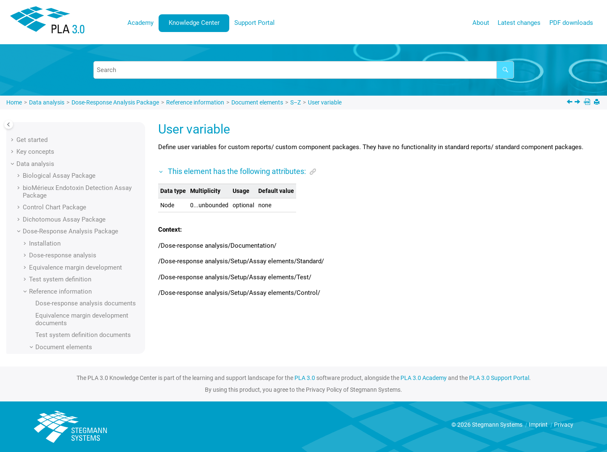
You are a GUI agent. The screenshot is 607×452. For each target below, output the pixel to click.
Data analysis (46, 102)
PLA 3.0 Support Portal (499, 377)
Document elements (257, 102)
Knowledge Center (194, 23)
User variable (325, 102)
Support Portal (254, 23)
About (480, 23)
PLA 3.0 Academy (423, 377)
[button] (44, 127)
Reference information (195, 102)
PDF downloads (571, 23)
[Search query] (303, 70)
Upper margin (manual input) (87, 199)
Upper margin (66, 175)
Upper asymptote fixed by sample (94, 138)
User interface (36, 350)
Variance (60, 234)
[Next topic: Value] (578, 103)
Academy (140, 23)
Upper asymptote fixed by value (91, 151)
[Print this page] (597, 102)
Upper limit (63, 162)
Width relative (67, 271)
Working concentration (80, 282)
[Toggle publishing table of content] (8, 124)
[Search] (505, 70)
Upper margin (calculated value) (92, 186)
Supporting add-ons (50, 326)
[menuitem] (140, 23)
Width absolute (69, 258)
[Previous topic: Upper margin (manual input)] (570, 103)
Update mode (66, 127)
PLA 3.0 (304, 377)
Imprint (539, 424)
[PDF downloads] (588, 102)
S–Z (295, 102)
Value (56, 223)
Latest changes (519, 23)
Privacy (563, 424)
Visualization (66, 247)
